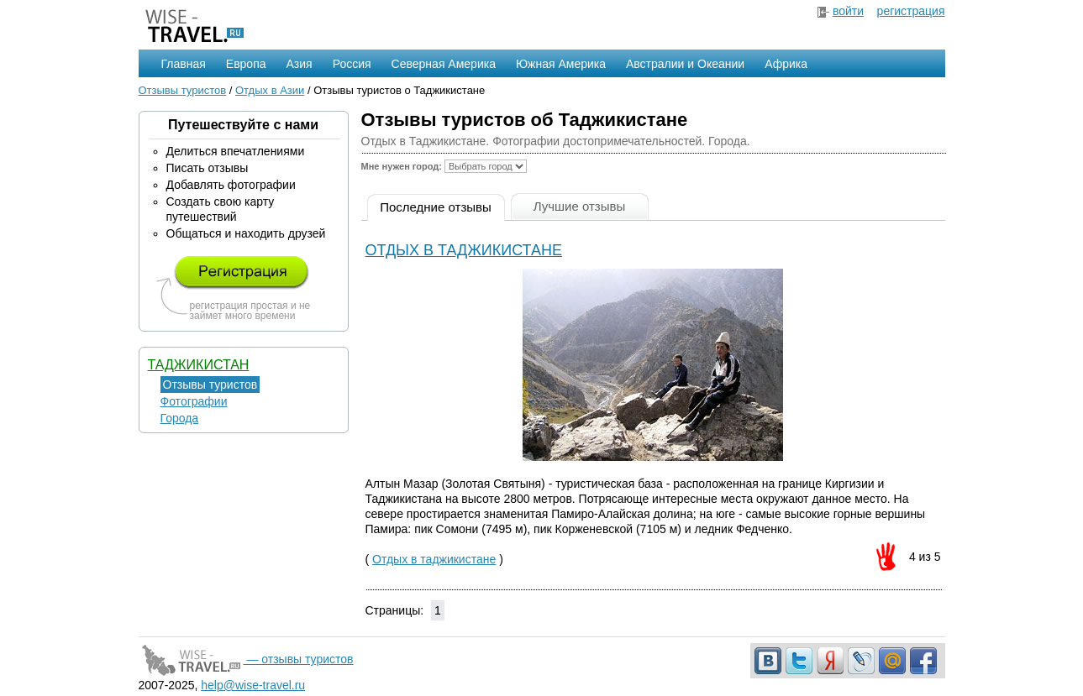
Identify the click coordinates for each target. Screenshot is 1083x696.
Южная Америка (561, 64)
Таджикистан (199, 365)
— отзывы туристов (246, 659)
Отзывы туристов (183, 90)
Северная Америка (444, 64)
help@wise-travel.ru (253, 685)
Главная (183, 64)
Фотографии (194, 401)
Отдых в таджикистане (464, 250)
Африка (786, 64)
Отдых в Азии (269, 90)
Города (179, 418)
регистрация (911, 11)
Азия (300, 64)
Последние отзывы (436, 207)
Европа (246, 64)
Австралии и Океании (685, 64)
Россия (352, 64)
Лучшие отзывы (580, 206)
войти (848, 11)
